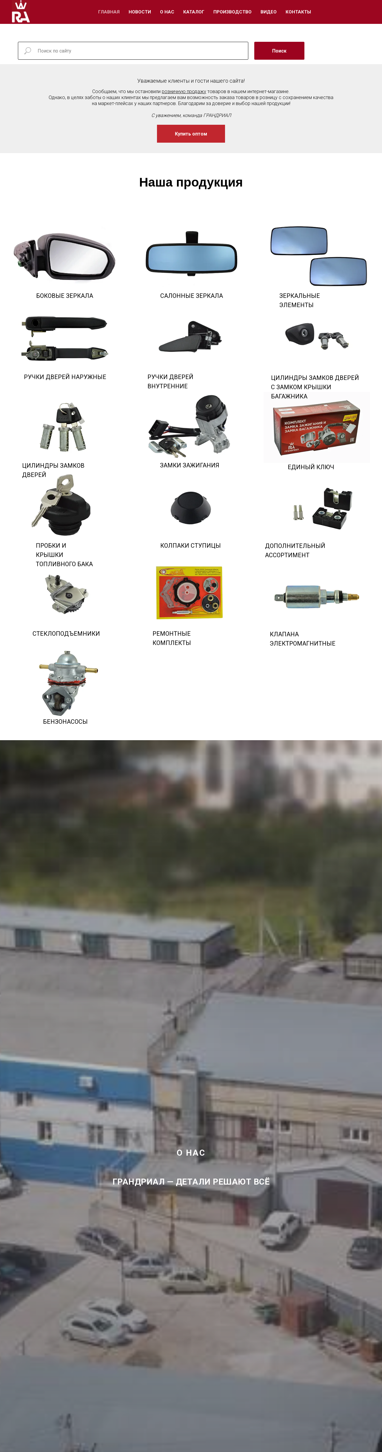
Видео (269, 12)
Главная (109, 12)
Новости (140, 12)
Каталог (193, 12)
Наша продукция (191, 182)
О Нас (167, 12)
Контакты (298, 12)
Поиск (279, 51)
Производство (232, 12)
